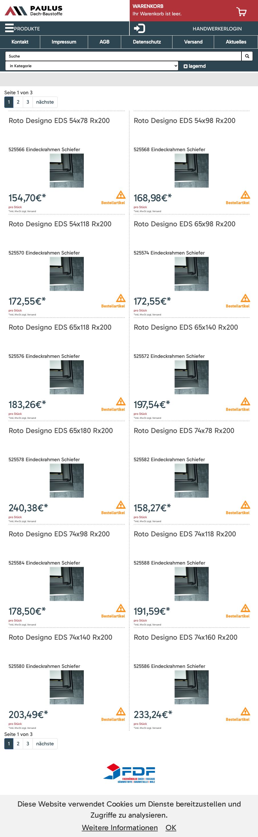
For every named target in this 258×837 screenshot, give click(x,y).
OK (171, 827)
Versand (193, 42)
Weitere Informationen (120, 827)
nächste (45, 102)
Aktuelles (236, 42)
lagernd (197, 66)
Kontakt (19, 42)
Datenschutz (147, 42)
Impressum (64, 42)
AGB (104, 42)
